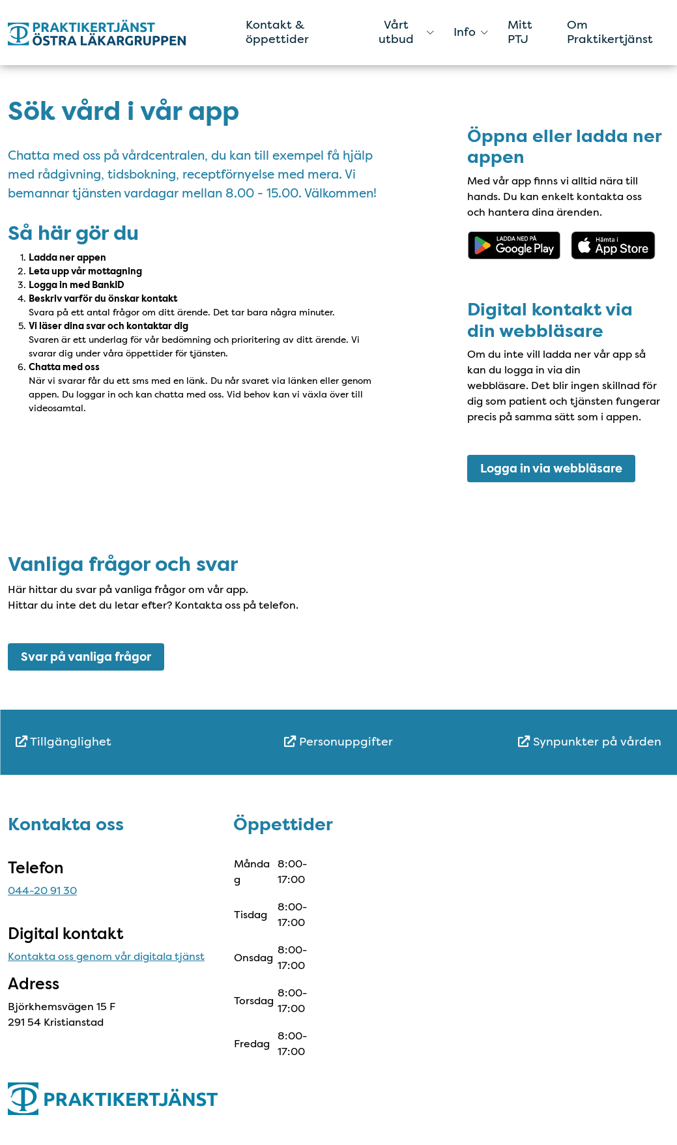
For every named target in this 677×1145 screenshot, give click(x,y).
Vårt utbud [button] (406, 32)
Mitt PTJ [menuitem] (520, 32)
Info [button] (471, 32)
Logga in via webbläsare (551, 468)
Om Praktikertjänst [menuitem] (610, 32)
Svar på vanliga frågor (86, 657)
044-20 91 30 (42, 890)
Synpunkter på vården (589, 741)
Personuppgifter (338, 741)
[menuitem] (123, 742)
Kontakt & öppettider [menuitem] (277, 32)
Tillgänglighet (63, 741)
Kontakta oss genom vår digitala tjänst (106, 956)
